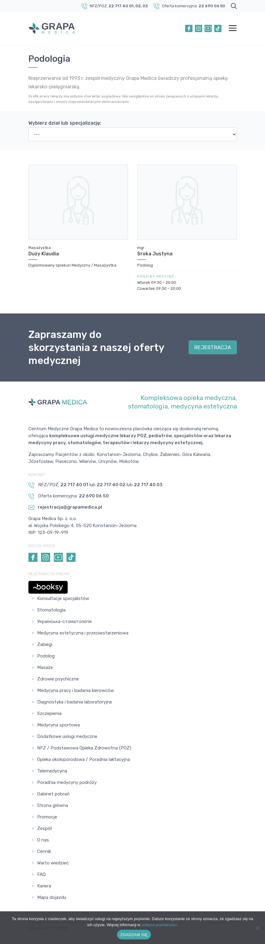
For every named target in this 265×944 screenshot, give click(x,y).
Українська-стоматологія (64, 621)
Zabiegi (44, 644)
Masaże (45, 667)
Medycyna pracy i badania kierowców (75, 690)
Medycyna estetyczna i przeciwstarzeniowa (82, 633)
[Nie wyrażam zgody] (257, 928)
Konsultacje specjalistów (63, 598)
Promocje (47, 817)
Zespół (44, 828)
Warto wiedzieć (53, 863)
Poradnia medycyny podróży (67, 782)
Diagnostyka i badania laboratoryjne (74, 702)
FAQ (41, 874)
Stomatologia (51, 610)
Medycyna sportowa (58, 725)
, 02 (137, 6)
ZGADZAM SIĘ (134, 935)
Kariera (44, 886)
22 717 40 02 (111, 484)
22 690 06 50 (212, 6)
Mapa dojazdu (51, 897)
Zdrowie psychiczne (58, 679)
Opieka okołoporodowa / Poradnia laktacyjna (83, 759)
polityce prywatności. (159, 925)
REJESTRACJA (212, 347)
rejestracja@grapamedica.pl (65, 507)
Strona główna (52, 805)
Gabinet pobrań (53, 794)
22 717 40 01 (121, 6)
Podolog (46, 656)
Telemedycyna (52, 771)
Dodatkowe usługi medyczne (67, 736)
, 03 (144, 6)
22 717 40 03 (148, 484)
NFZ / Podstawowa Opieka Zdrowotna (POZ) (84, 748)
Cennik (44, 851)
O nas (43, 840)
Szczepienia (49, 713)
